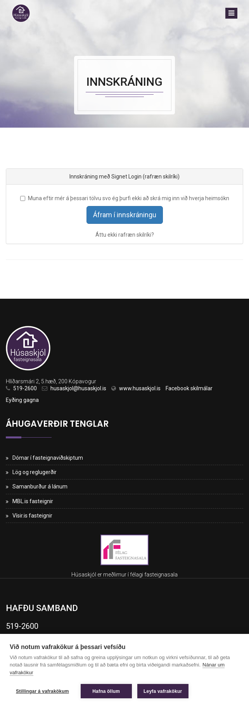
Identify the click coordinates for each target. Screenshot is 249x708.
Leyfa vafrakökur (163, 691)
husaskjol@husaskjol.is (78, 388)
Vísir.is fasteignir (32, 515)
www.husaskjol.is (140, 388)
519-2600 (25, 388)
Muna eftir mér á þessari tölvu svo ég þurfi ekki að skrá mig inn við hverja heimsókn (124, 198)
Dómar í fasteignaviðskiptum (47, 458)
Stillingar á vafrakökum (42, 691)
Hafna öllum (106, 691)
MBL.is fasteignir (32, 501)
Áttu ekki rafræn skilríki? (124, 235)
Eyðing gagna (22, 400)
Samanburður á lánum (39, 486)
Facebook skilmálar (189, 388)
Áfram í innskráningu (124, 215)
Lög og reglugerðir (34, 472)
